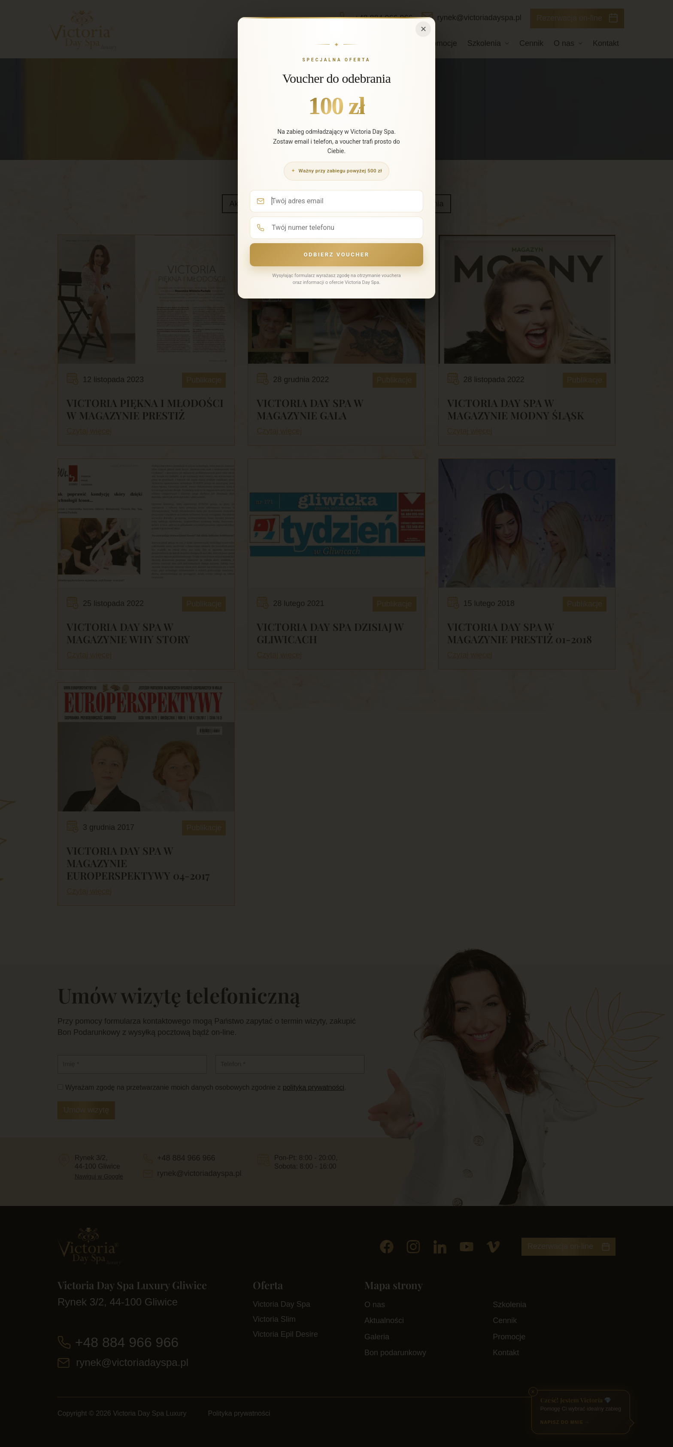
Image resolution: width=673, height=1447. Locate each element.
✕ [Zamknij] (423, 29)
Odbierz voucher (336, 254)
